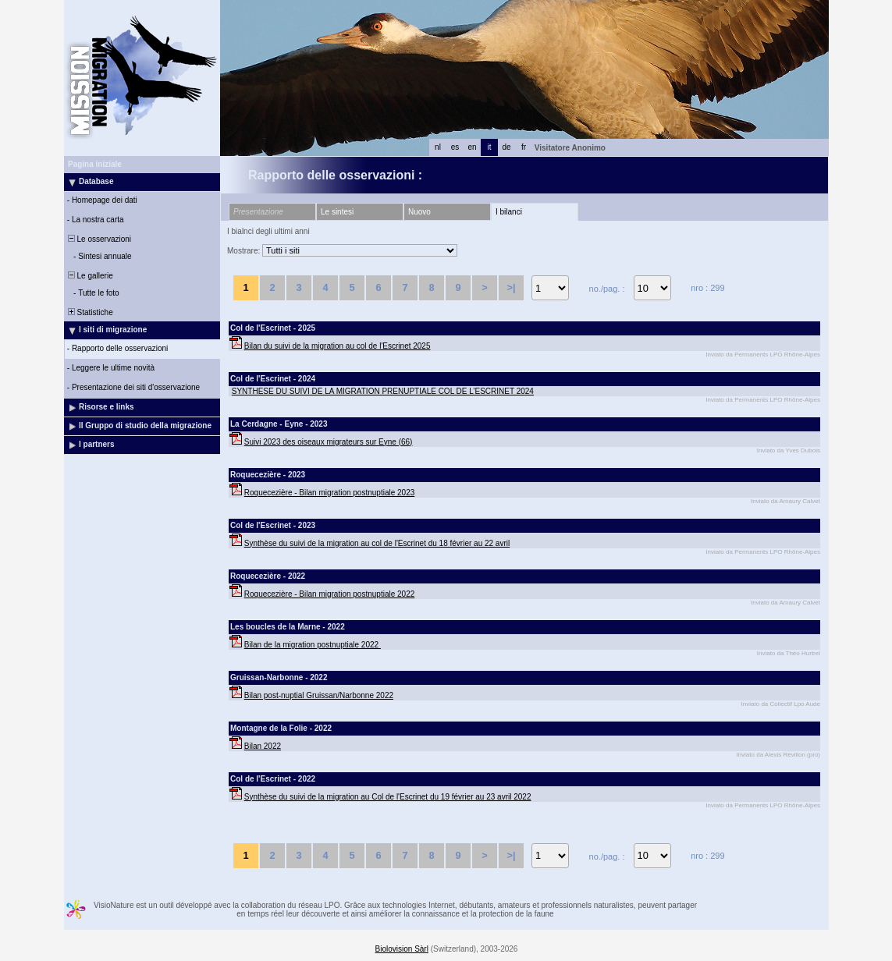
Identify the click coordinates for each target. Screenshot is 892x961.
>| (510, 287)
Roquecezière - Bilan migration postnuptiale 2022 (329, 594)
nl (438, 147)
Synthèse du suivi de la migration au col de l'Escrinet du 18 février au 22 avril (377, 543)
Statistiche (89, 312)
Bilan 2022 (262, 746)
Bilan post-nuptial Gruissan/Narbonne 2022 (318, 695)
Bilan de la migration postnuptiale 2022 (312, 644)
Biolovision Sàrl (401, 949)
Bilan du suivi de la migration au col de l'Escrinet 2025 (337, 346)
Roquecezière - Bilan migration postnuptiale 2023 (329, 492)
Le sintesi (337, 211)
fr (523, 147)
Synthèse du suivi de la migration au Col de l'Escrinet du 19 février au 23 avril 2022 (387, 797)
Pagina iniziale (95, 164)
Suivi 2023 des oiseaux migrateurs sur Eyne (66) (328, 442)
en (471, 147)
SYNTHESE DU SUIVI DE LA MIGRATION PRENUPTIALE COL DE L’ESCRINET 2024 (383, 391)
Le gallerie (89, 275)
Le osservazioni (98, 239)
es (455, 147)
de (506, 147)
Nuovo (419, 211)
